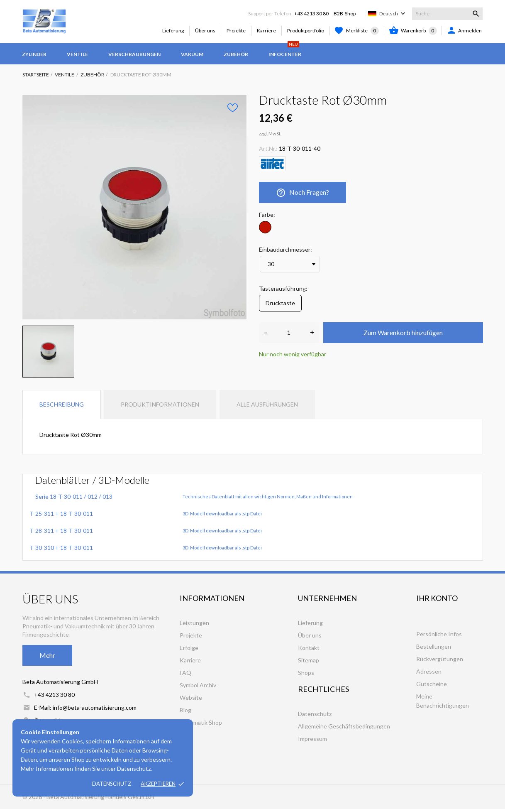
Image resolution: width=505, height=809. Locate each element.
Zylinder (34, 54)
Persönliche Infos (439, 633)
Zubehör (236, 54)
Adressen (429, 671)
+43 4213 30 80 (311, 13)
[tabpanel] (134, 207)
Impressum (312, 738)
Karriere (266, 30)
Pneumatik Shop (201, 722)
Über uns (205, 30)
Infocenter (284, 50)
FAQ (185, 672)
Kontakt (309, 647)
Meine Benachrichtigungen (442, 701)
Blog (185, 709)
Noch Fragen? (302, 193)
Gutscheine (431, 683)
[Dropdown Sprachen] (393, 13)
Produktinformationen (160, 404)
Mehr (47, 655)
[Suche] (447, 13)
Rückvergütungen (439, 658)
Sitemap (308, 660)
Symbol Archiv (198, 685)
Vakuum (192, 54)
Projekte (236, 30)
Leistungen (194, 622)
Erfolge (189, 647)
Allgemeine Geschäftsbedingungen (344, 726)
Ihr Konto (437, 598)
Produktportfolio (305, 30)
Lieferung (173, 30)
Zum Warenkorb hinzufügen (403, 332)
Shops (306, 672)
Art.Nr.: (268, 148)
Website (191, 697)
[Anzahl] (289, 332)
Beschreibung (61, 404)
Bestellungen (433, 646)
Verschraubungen (134, 54)
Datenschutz (111, 783)
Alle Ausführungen (267, 404)
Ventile (77, 54)
